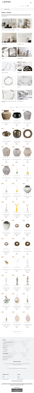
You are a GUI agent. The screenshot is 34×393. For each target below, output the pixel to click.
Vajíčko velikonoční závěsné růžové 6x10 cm (28, 325)
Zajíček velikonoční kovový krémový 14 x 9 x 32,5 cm (28, 215)
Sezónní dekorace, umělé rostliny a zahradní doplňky (9, 101)
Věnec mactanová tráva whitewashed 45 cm (6, 252)
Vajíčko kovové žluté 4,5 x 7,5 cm (27, 179)
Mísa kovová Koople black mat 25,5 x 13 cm (17, 124)
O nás (3, 377)
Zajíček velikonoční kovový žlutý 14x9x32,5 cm (17, 215)
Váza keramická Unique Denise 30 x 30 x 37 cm (6, 234)
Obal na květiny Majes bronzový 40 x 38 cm (17, 142)
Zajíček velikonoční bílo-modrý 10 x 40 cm (6, 289)
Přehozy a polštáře (20, 101)
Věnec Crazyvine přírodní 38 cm (28, 252)
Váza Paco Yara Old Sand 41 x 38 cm (28, 160)
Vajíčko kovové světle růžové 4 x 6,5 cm (6, 197)
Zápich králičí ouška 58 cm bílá (17, 269)
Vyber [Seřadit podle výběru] (24, 107)
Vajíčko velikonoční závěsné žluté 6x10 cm (17, 325)
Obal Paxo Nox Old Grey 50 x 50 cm (17, 160)
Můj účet (18, 377)
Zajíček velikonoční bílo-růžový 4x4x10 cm (27, 307)
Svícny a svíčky (4, 44)
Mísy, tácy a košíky (5, 72)
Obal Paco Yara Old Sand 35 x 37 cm (6, 160)
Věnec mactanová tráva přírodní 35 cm (27, 234)
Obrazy (3, 58)
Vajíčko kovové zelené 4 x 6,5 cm (17, 179)
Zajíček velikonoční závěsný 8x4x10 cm (6, 307)
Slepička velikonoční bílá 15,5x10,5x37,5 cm (6, 215)
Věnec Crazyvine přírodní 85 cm (17, 252)
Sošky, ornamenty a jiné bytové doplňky (8, 29)
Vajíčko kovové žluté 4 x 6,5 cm (17, 197)
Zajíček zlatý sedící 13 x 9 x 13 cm (6, 270)
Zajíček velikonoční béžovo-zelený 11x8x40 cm (17, 289)
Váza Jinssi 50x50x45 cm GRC (27, 196)
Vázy (18, 29)
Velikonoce (19, 72)
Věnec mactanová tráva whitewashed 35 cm (16, 234)
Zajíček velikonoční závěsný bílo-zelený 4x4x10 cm (6, 325)
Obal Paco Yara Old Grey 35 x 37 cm (27, 124)
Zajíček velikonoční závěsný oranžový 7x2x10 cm (17, 307)
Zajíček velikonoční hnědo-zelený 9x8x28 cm (28, 289)
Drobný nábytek (20, 58)
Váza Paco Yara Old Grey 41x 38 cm (6, 179)
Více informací (17, 387)
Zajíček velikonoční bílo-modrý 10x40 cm (27, 270)
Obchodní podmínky (6, 379)
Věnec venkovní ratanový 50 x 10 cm (27, 142)
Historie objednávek (20, 379)
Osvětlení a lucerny (20, 44)
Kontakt (18, 376)
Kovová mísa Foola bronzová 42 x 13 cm (6, 142)
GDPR (3, 376)
